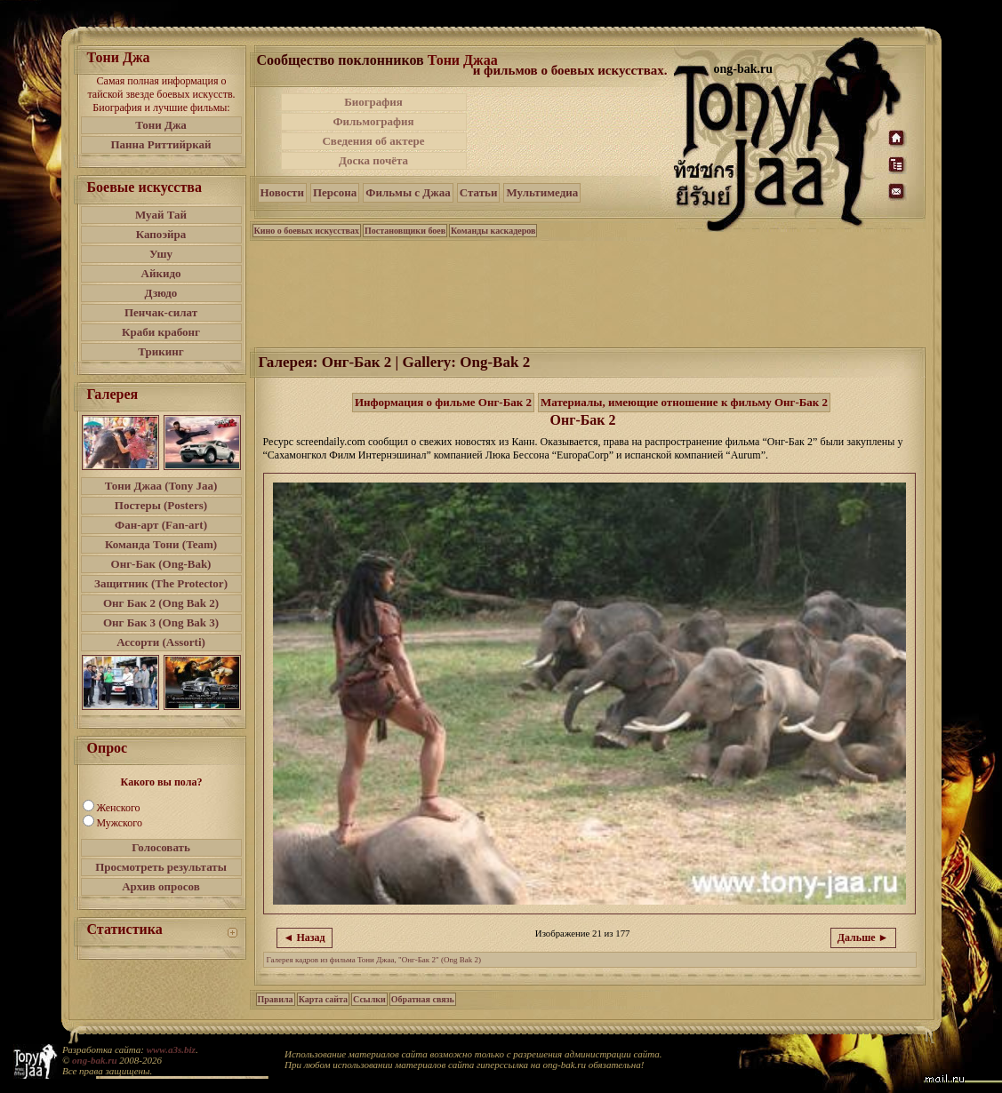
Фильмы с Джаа (407, 192)
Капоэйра (161, 234)
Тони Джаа (463, 60)
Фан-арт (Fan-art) (161, 524)
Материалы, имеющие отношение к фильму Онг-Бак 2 (684, 402)
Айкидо (161, 273)
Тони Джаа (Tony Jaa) (161, 485)
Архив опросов (161, 886)
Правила (275, 999)
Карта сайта (323, 999)
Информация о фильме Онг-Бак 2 (443, 402)
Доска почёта (373, 160)
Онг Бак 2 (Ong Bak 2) (161, 603)
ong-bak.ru (94, 1060)
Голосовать (161, 847)
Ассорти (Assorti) (160, 642)
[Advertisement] (572, 132)
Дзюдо (161, 292)
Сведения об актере (373, 141)
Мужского (119, 823)
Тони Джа (161, 125)
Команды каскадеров (493, 230)
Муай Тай (161, 214)
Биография (373, 101)
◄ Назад (304, 937)
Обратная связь (422, 999)
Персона (335, 192)
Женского (118, 808)
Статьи (479, 192)
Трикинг (160, 351)
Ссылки (369, 999)
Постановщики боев (405, 230)
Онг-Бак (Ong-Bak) (161, 563)
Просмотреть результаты (161, 867)
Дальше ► (863, 937)
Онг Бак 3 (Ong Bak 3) (161, 622)
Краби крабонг (161, 332)
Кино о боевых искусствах (307, 230)
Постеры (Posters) (161, 505)
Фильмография (373, 121)
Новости (282, 192)
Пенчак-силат (160, 312)
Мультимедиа (542, 192)
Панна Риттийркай (160, 144)
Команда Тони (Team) (161, 544)
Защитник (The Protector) (161, 583)
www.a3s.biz (171, 1049)
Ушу (160, 253)
